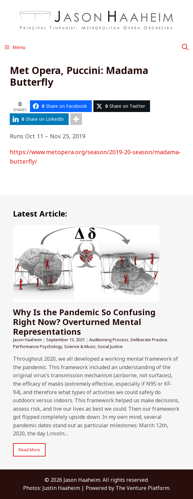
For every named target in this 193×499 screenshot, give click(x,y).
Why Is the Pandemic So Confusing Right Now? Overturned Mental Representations (84, 321)
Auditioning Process (109, 340)
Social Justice (110, 346)
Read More (29, 450)
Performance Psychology (37, 346)
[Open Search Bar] (185, 47)
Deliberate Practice (149, 340)
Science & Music (80, 346)
